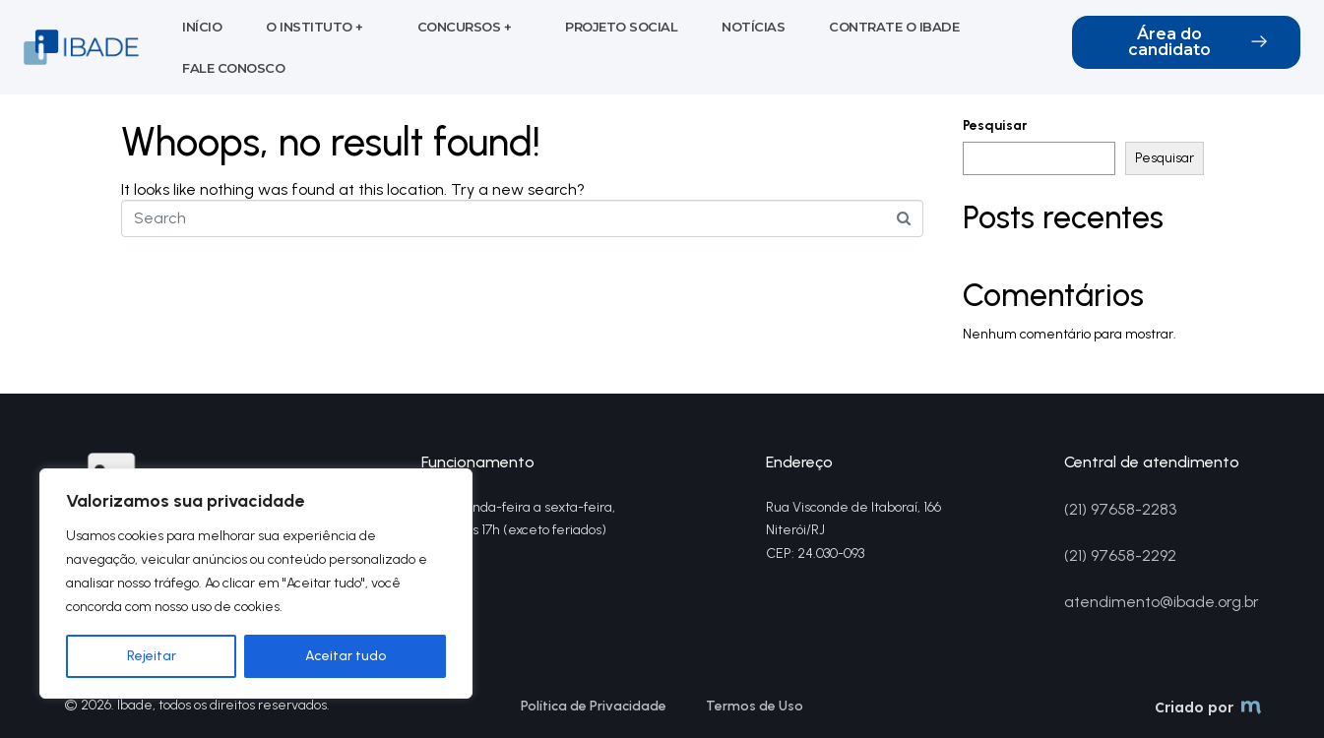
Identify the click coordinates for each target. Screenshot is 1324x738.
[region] (256, 583)
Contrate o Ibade (894, 26)
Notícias (753, 26)
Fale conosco (233, 68)
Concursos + (464, 26)
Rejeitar (151, 655)
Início (201, 26)
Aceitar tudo (345, 655)
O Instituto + (314, 26)
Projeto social (621, 26)
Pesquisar (995, 126)
